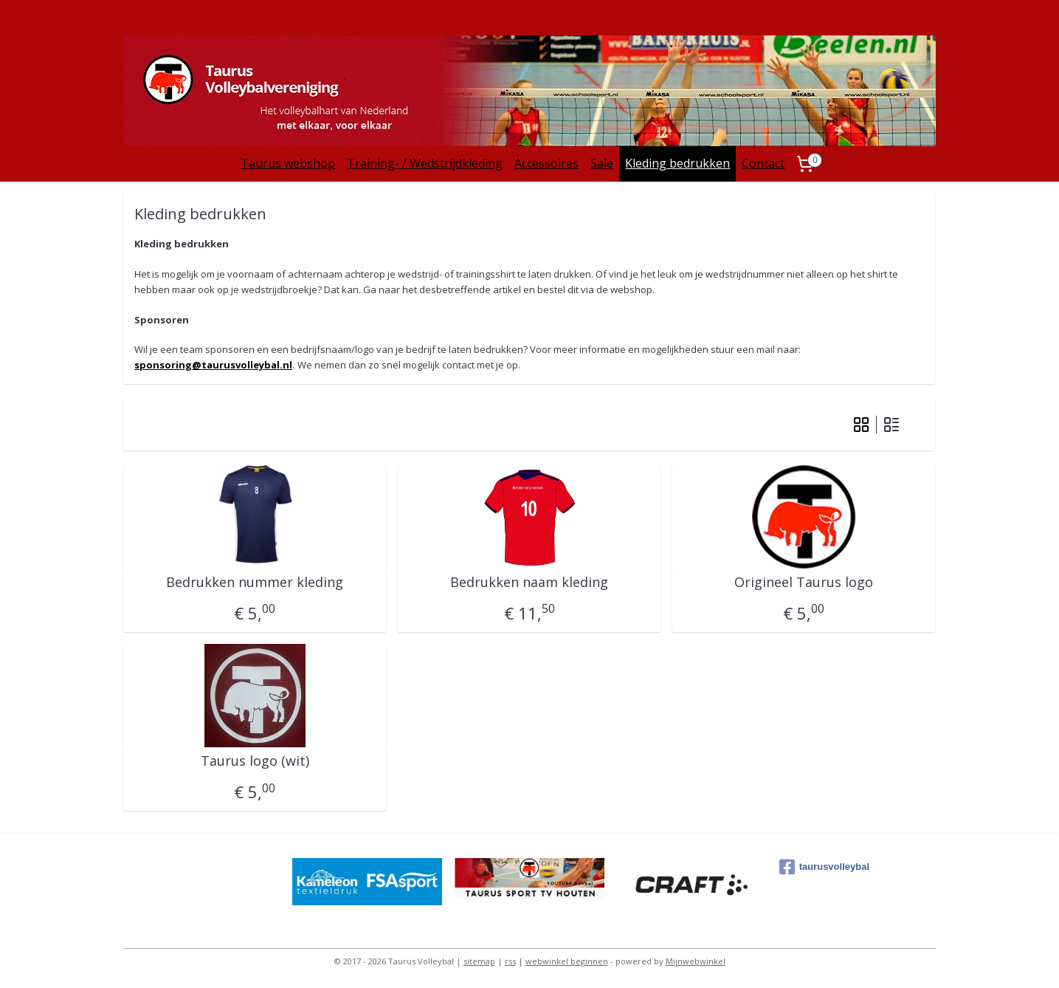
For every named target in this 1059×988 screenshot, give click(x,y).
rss (510, 961)
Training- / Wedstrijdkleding (425, 163)
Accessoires (546, 163)
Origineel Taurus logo (804, 582)
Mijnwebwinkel (695, 961)
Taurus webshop (288, 163)
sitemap (479, 961)
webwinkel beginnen (566, 961)
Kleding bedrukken (677, 163)
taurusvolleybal (824, 867)
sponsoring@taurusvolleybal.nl (213, 364)
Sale (601, 163)
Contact (763, 163)
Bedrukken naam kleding (529, 582)
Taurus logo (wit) (255, 761)
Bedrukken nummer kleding (254, 582)
